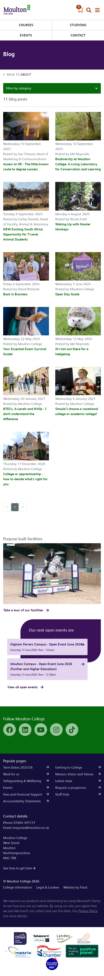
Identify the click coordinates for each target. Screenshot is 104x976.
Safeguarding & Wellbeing (26, 781)
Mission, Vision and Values (78, 774)
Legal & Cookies (47, 887)
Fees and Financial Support (26, 794)
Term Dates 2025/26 (26, 767)
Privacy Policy (88, 911)
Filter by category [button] (18, 88)
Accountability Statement (26, 801)
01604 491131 (24, 823)
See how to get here (19, 868)
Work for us (26, 774)
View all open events (22, 687)
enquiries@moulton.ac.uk (31, 828)
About (26, 75)
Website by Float (75, 887)
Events (26, 35)
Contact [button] (78, 35)
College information (17, 887)
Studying (78, 25)
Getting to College (78, 767)
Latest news (78, 781)
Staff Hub (78, 794)
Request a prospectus (78, 788)
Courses (26, 25)
